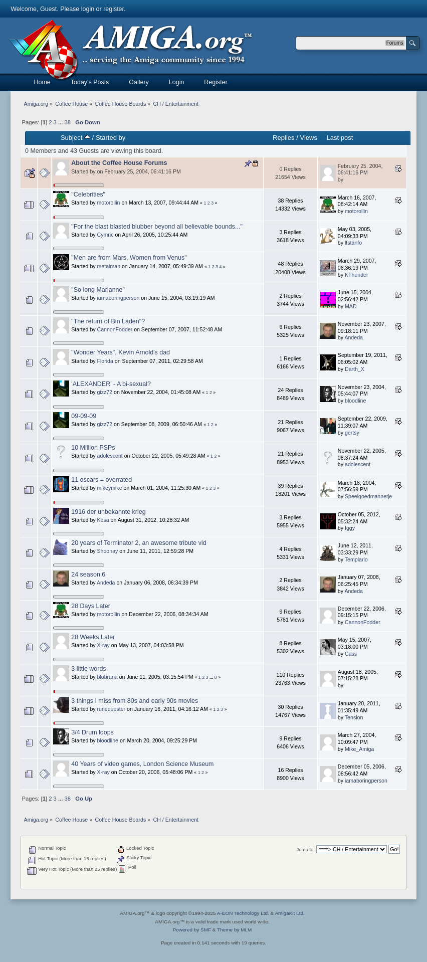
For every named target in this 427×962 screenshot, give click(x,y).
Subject (75, 137)
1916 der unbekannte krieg (108, 511)
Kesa (103, 520)
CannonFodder (115, 329)
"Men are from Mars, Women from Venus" (128, 257)
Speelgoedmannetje (368, 496)
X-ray (103, 645)
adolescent (110, 456)
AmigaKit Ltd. (289, 913)
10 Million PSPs (93, 447)
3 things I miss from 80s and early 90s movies (134, 700)
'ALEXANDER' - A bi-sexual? (111, 384)
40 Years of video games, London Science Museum (142, 763)
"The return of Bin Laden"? (108, 321)
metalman (109, 266)
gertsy (352, 433)
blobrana (107, 677)
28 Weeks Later (93, 637)
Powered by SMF (192, 929)
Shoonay (107, 551)
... (61, 122)
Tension (354, 717)
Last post (339, 137)
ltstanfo (353, 243)
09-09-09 (83, 416)
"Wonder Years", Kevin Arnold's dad (120, 352)
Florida (105, 361)
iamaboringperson (118, 298)
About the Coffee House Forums (119, 162)
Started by (110, 137)
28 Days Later (90, 606)
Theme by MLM (234, 929)
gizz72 (105, 392)
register (113, 9)
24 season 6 (88, 574)
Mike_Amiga (359, 749)
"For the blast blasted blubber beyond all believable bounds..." (157, 226)
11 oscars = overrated (101, 479)
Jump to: (305, 849)
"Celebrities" (88, 194)
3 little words (88, 668)
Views (308, 137)
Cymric (105, 235)
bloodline (355, 401)
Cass (351, 654)
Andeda (353, 337)
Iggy (350, 528)
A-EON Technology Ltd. (243, 913)
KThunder (356, 275)
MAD (351, 306)
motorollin (108, 203)
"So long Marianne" (98, 289)
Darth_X (354, 369)
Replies (283, 137)
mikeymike (109, 488)
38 (67, 122)
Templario (356, 559)
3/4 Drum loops (92, 732)
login (87, 9)
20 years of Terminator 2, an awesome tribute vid (138, 542)
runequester (111, 709)
